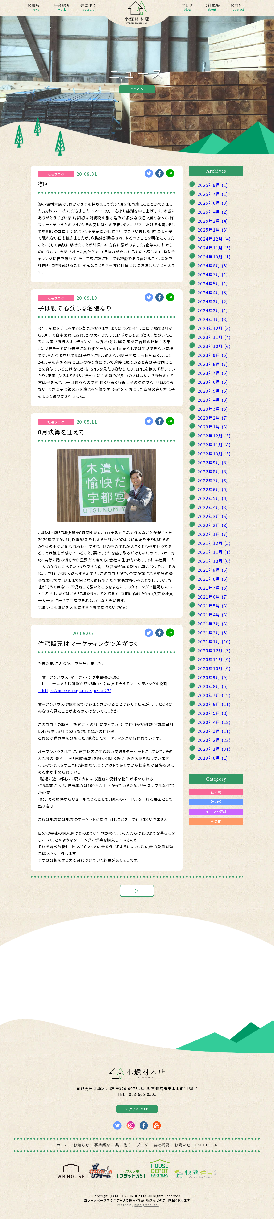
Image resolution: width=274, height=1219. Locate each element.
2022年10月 (214, 453)
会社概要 (212, 7)
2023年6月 (213, 382)
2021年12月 (214, 543)
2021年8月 (213, 579)
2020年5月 (213, 713)
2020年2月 (214, 740)
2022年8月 (213, 471)
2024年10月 (214, 256)
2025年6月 (213, 203)
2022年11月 (214, 444)
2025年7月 (213, 194)
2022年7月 (213, 480)
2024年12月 (214, 239)
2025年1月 (213, 230)
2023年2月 (213, 418)
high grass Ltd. (146, 1205)
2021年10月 (214, 561)
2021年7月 (213, 588)
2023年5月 (213, 391)
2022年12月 (214, 435)
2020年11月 (214, 659)
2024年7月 (213, 274)
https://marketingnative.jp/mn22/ (74, 690)
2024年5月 (213, 283)
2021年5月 (213, 606)
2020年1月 (214, 749)
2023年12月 (214, 328)
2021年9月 (213, 570)
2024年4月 (213, 292)
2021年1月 (214, 641)
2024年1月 (213, 319)
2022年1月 (213, 534)
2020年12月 (214, 650)
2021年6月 (213, 597)
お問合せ (238, 7)
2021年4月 (213, 615)
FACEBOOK (206, 1145)
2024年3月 (213, 301)
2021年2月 (213, 632)
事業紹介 (62, 7)
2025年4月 (213, 212)
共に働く (88, 7)
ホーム (62, 1145)
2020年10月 (214, 668)
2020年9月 (213, 677)
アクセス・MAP (136, 1109)
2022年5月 (213, 498)
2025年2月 (213, 221)
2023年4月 (213, 400)
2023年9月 (213, 355)
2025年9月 (213, 185)
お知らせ (35, 7)
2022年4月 (213, 507)
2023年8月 (213, 364)
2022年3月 (213, 516)
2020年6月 (214, 704)
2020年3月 (214, 731)
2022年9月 (213, 462)
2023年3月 (213, 409)
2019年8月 (213, 758)
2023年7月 (213, 373)
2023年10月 (214, 346)
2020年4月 (214, 722)
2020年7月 (214, 695)
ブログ (187, 7)
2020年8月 (213, 686)
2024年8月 (213, 265)
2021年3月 (213, 623)
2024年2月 (213, 310)
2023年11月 (214, 337)
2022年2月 (213, 525)
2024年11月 (214, 248)
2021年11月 (214, 552)
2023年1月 (213, 427)
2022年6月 (213, 489)
